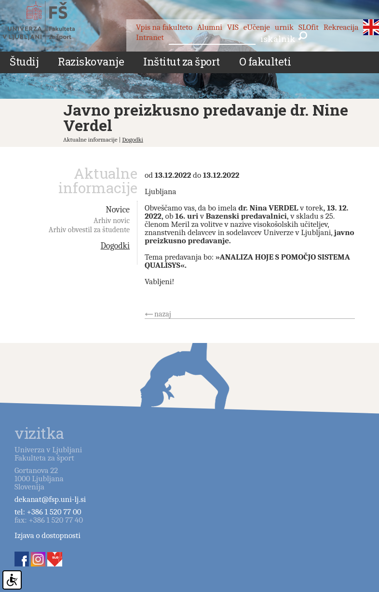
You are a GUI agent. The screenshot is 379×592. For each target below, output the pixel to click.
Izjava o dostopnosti (47, 535)
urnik (284, 27)
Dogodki (132, 139)
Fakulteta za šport (49, 22)
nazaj (162, 314)
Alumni (209, 27)
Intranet (150, 37)
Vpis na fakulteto (164, 27)
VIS (233, 27)
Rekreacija (341, 27)
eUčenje (257, 27)
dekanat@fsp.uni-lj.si (50, 499)
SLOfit (308, 27)
